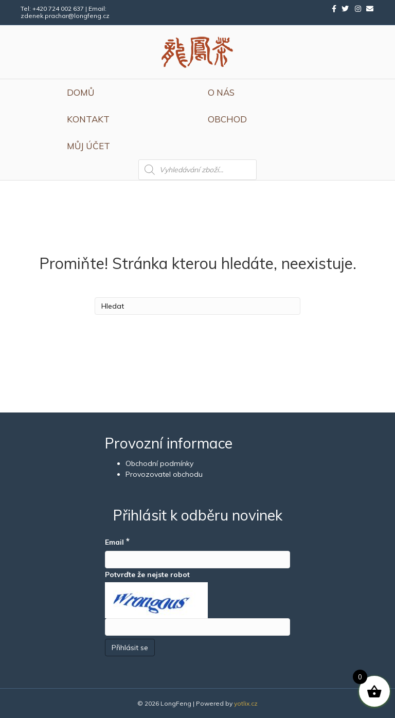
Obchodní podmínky (159, 463)
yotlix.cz (246, 703)
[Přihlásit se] (130, 647)
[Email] (197, 559)
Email (117, 541)
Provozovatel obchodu (164, 474)
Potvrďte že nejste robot (147, 574)
